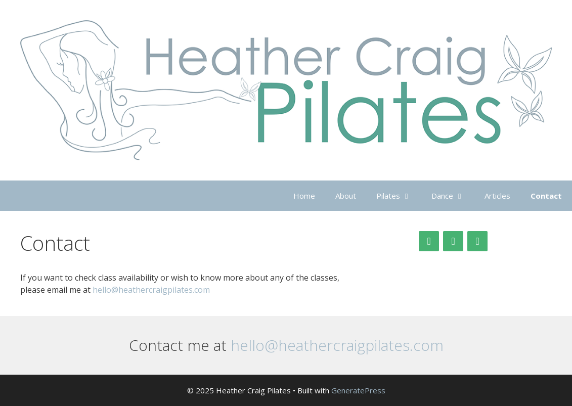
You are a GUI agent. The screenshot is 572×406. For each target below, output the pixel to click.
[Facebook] (453, 241)
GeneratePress (358, 390)
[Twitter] (429, 241)
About (345, 196)
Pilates (398, 196)
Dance (452, 196)
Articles (497, 196)
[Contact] (477, 241)
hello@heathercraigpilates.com (151, 289)
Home (304, 196)
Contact (546, 196)
